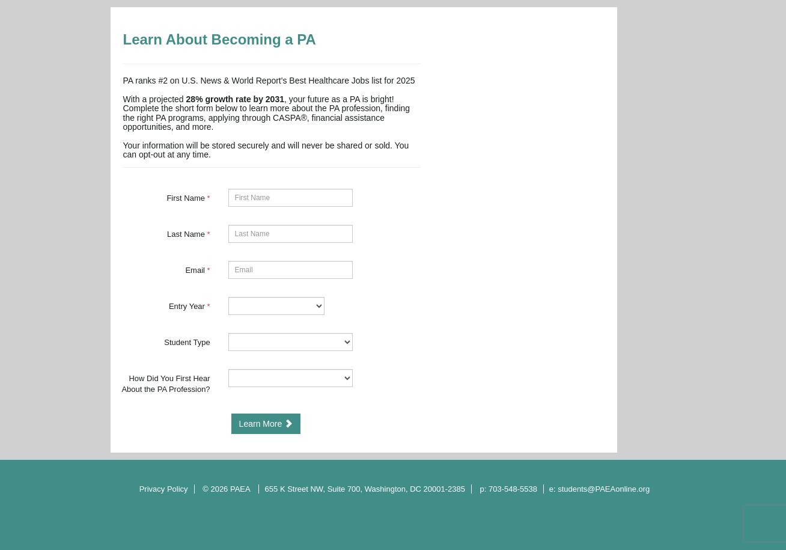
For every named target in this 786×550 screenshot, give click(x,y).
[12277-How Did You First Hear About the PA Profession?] (290, 378)
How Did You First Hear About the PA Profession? (165, 384)
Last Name (188, 234)
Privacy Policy (163, 488)
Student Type (187, 342)
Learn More (266, 424)
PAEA (241, 488)
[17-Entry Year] (276, 306)
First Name (188, 198)
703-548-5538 (513, 488)
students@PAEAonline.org (604, 488)
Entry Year (189, 306)
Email (197, 270)
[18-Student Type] (290, 342)
